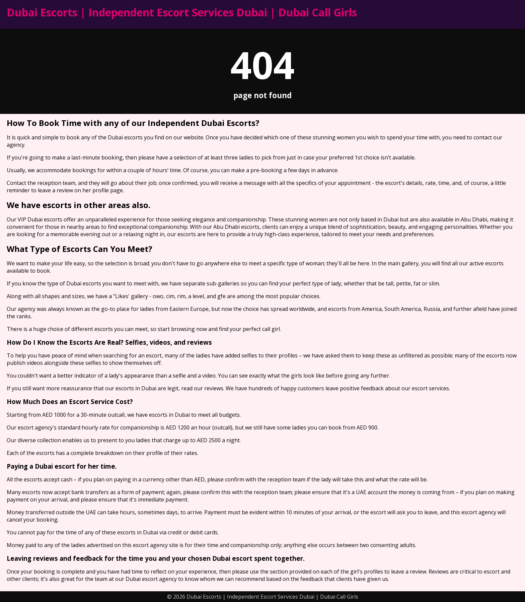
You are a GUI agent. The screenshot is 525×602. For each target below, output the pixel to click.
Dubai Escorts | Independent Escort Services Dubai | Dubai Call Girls (182, 12)
